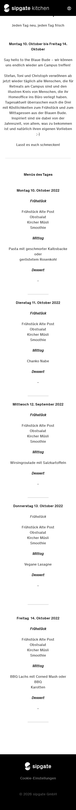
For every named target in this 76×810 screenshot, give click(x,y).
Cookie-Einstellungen (38, 778)
